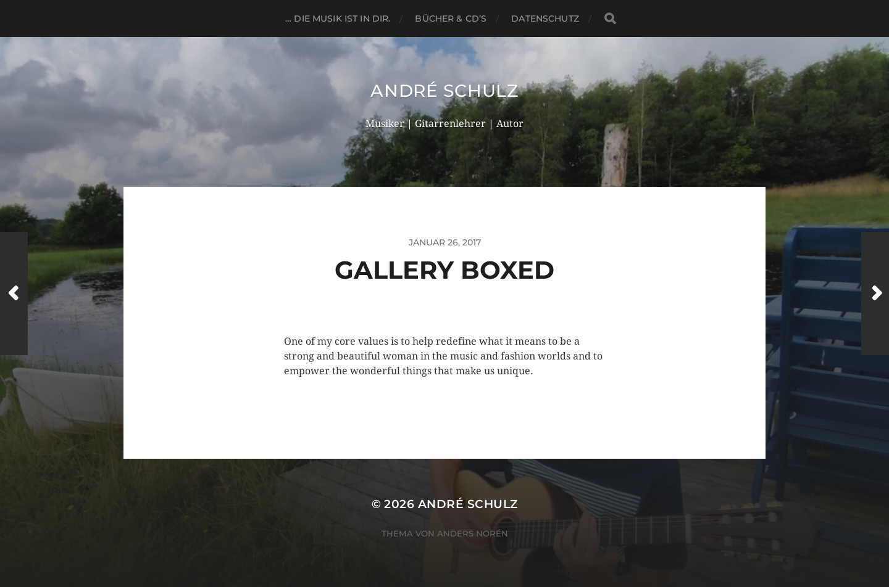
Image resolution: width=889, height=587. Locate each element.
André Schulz (444, 90)
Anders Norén (472, 533)
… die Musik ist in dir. (337, 18)
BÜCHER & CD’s (450, 18)
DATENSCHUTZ (545, 18)
